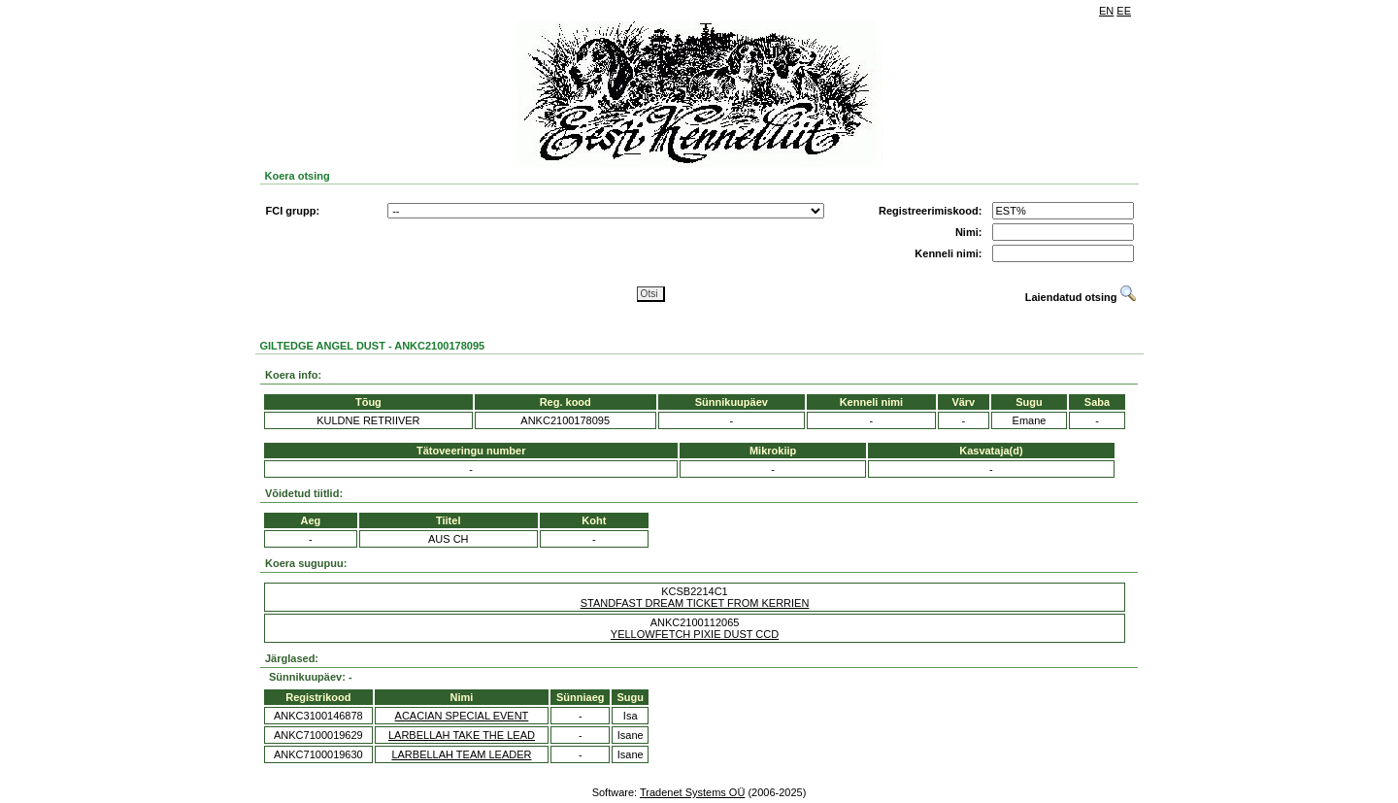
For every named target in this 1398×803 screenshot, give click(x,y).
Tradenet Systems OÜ (692, 792)
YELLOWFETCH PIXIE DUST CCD (695, 634)
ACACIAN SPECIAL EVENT (462, 715)
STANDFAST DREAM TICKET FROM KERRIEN (695, 603)
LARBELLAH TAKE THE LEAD (461, 735)
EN (1106, 11)
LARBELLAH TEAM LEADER (461, 754)
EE (1123, 11)
